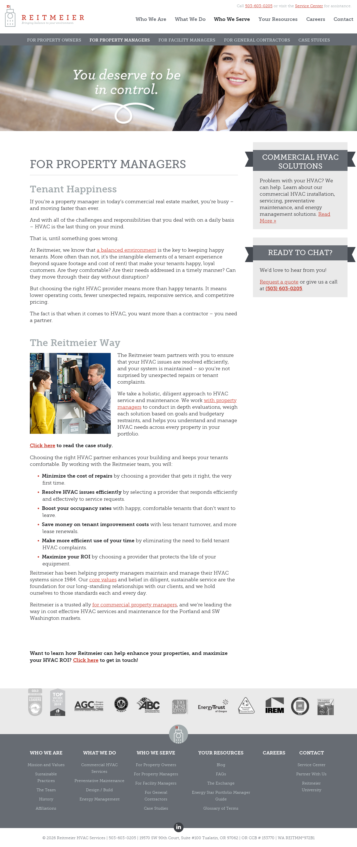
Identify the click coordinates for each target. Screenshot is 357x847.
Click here (42, 446)
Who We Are (151, 19)
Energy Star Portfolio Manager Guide (221, 795)
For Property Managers (120, 40)
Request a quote (279, 282)
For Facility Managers (186, 40)
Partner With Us (311, 774)
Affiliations (46, 808)
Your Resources (278, 19)
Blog (221, 765)
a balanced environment (126, 250)
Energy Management (99, 799)
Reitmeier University (311, 786)
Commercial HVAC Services (99, 768)
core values (103, 579)
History (46, 799)
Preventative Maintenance (99, 781)
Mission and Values (46, 765)
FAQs (221, 774)
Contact (343, 19)
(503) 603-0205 (284, 289)
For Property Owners (54, 40)
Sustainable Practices (46, 777)
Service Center (309, 6)
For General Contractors (257, 40)
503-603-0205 (258, 6)
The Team (46, 790)
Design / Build (99, 790)
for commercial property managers (134, 605)
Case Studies (314, 40)
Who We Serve (232, 19)
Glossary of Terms (220, 808)
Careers (315, 19)
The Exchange (221, 783)
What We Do (190, 19)
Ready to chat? (300, 253)
